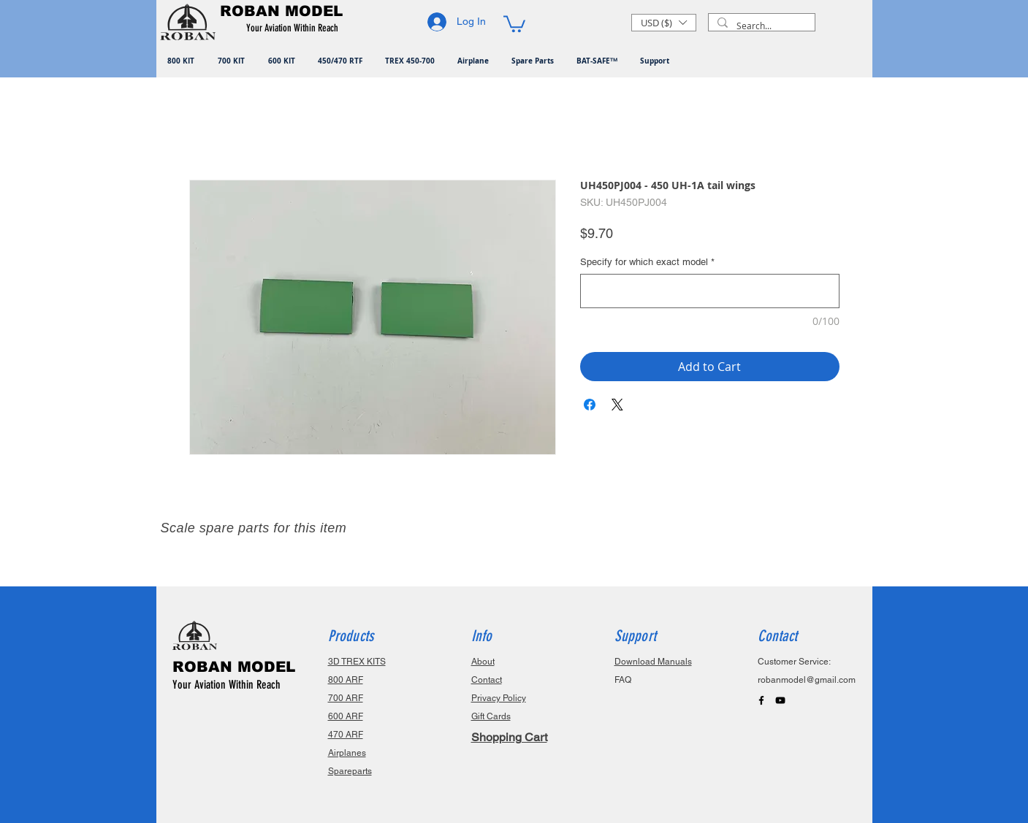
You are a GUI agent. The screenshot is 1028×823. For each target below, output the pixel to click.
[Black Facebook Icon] (761, 700)
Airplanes (347, 753)
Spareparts (350, 771)
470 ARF (345, 735)
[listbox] (663, 22)
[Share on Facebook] (589, 404)
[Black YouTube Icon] (780, 700)
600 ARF (345, 716)
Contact (486, 680)
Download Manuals (653, 662)
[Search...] (760, 26)
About (483, 662)
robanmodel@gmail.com (807, 680)
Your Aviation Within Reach (226, 685)
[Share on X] (617, 404)
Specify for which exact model (647, 261)
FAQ (622, 680)
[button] (294, 28)
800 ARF (345, 680)
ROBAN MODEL (233, 667)
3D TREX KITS (357, 662)
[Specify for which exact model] (710, 291)
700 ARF (345, 698)
